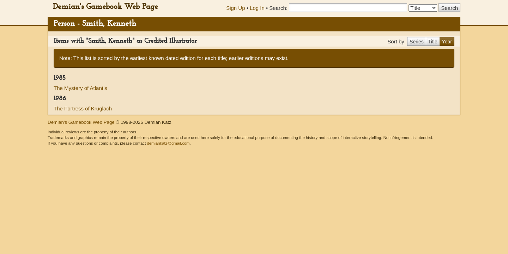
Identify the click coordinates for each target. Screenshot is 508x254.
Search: (278, 8)
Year (447, 41)
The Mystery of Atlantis (80, 88)
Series (417, 41)
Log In (257, 8)
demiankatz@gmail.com (168, 143)
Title (432, 41)
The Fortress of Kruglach (83, 108)
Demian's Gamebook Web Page (105, 7)
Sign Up (235, 8)
